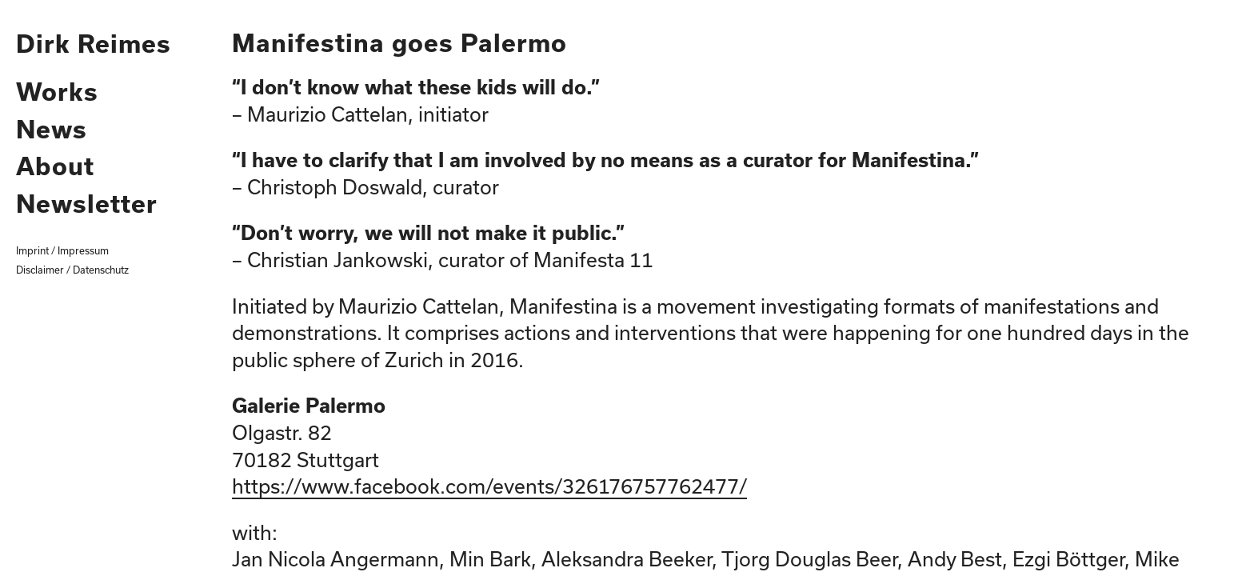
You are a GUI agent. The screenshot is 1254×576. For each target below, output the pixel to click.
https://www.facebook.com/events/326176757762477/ (489, 486)
